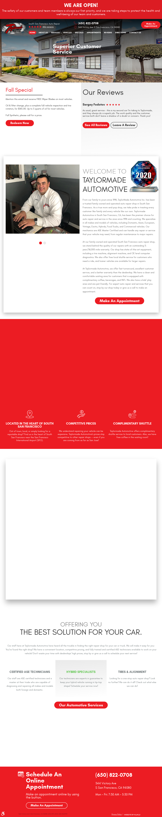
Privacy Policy (117, 814)
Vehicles (67, 32)
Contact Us (135, 32)
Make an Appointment (150, 24)
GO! (73, 748)
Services (55, 32)
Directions (120, 32)
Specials (79, 32)
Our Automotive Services (81, 705)
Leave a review (124, 125)
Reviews (108, 32)
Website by (132, 815)
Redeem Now (19, 123)
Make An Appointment (47, 805)
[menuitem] (32, 32)
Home (32, 32)
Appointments (94, 32)
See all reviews (96, 125)
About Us (43, 32)
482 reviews (48, 27)
